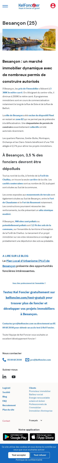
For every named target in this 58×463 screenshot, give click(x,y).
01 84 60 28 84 (12, 359)
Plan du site (8, 409)
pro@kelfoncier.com (38, 359)
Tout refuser (40, 455)
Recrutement (9, 405)
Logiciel (6, 388)
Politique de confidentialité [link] (29, 459)
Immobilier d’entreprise (40, 410)
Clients (32, 388)
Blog (4, 396)
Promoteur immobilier (40, 391)
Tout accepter (19, 455)
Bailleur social (36, 394)
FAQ (4, 401)
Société (6, 392)
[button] (4, 6)
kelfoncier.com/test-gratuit (25, 297)
